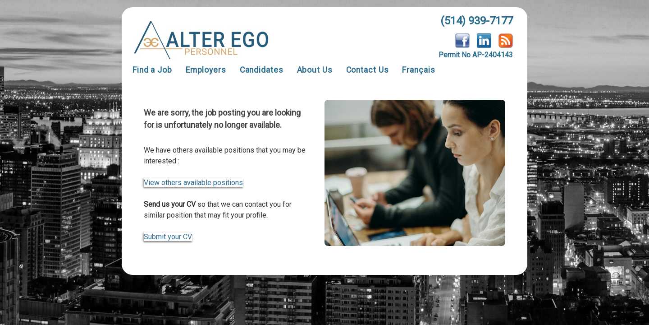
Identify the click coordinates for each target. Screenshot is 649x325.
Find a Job (152, 69)
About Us (315, 69)
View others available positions (193, 182)
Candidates (261, 69)
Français (418, 69)
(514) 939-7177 (476, 20)
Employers (206, 69)
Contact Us (367, 69)
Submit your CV (168, 236)
